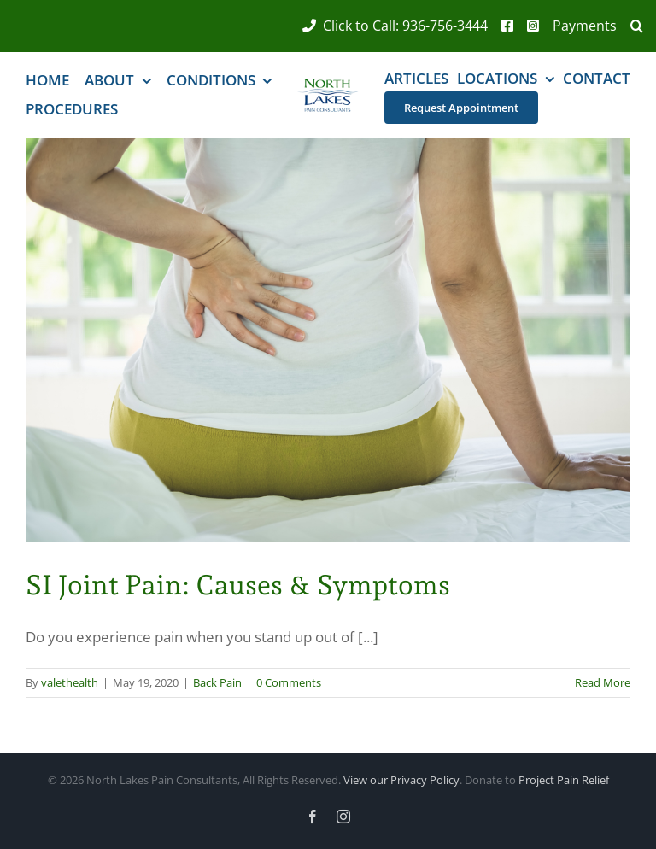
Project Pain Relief (563, 780)
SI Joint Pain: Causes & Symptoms (238, 585)
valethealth (69, 682)
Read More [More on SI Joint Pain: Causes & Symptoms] (602, 682)
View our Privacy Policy (401, 780)
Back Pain (217, 682)
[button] (630, 26)
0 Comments (288, 682)
